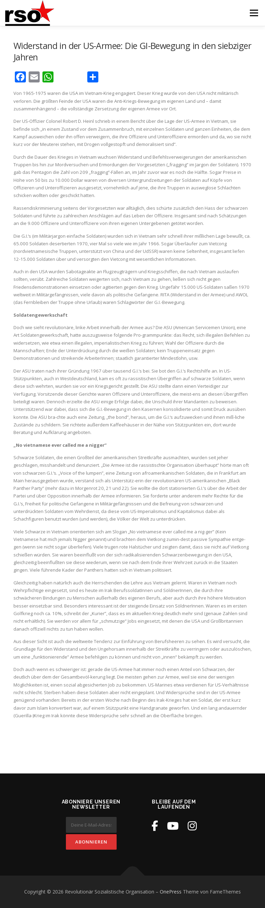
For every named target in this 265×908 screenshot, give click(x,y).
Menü (254, 13)
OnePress (170, 891)
